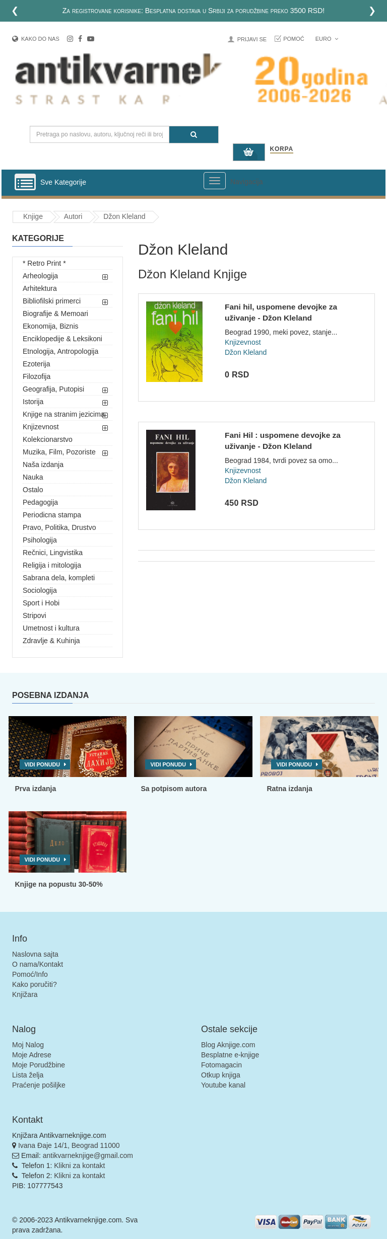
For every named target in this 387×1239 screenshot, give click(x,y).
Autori (73, 216)
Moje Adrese (31, 1055)
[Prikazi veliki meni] (215, 180)
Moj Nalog (28, 1045)
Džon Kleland (124, 216)
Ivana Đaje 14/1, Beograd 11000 (69, 1145)
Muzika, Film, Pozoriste (59, 452)
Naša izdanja (43, 464)
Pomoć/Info (30, 974)
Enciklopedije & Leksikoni (62, 339)
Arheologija (40, 276)
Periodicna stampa (52, 515)
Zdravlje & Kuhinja (51, 641)
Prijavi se (252, 39)
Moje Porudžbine (38, 1065)
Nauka (33, 477)
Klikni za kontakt (79, 1165)
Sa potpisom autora (174, 789)
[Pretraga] (194, 134)
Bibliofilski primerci (52, 301)
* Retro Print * (44, 263)
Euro (326, 39)
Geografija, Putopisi (53, 389)
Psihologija (40, 540)
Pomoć (293, 39)
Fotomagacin (221, 1065)
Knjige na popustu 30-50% (59, 884)
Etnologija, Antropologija (60, 351)
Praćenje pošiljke (39, 1085)
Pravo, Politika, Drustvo (59, 527)
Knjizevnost (41, 427)
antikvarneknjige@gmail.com (88, 1155)
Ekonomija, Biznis (51, 326)
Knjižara (25, 994)
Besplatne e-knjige (230, 1055)
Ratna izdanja (289, 789)
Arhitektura (40, 288)
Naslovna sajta (35, 954)
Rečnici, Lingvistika (53, 553)
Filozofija (36, 376)
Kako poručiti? (34, 984)
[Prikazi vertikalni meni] (25, 182)
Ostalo (33, 490)
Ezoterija (36, 364)
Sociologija (40, 590)
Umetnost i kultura (51, 628)
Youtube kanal (223, 1085)
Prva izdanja (35, 789)
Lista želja (27, 1075)
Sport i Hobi (41, 603)
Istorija (33, 402)
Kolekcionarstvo (48, 439)
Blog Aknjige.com (228, 1045)
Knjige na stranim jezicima (64, 414)
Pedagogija (40, 502)
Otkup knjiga (220, 1075)
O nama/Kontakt (37, 964)
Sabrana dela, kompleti (59, 578)
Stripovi (34, 615)
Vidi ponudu (42, 764)
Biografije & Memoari (55, 313)
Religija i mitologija (52, 565)
